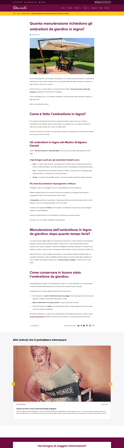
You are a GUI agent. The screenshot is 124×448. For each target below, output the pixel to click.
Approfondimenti (35, 325)
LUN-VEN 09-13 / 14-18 (30, 2)
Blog (100, 8)
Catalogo (42, 2)
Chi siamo (70, 8)
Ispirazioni (94, 8)
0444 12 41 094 (17, 2)
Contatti (106, 8)
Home (63, 8)
